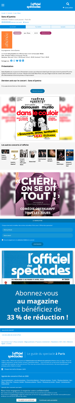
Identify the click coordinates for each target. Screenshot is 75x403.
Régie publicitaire (29, 342)
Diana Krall (32, 161)
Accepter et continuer (26, 400)
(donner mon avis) (16, 22)
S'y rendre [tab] (38, 27)
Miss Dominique (60, 163)
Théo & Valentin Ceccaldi (3, 157)
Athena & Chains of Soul (68, 164)
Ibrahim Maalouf (13, 163)
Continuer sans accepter (48, 400)
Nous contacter (18, 342)
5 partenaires (14, 394)
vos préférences (45, 394)
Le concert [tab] (13, 27)
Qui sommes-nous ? (7, 342)
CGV (60, 342)
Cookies (9, 343)
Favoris (26, 22)
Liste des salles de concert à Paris (11, 335)
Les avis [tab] (63, 27)
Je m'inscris (37, 244)
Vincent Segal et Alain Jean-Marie (23, 161)
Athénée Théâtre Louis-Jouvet (13, 55)
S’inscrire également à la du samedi (19, 240)
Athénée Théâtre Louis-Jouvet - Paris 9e (16, 19)
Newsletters (54, 342)
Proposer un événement (43, 342)
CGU (64, 342)
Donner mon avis (37, 91)
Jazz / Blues (40, 54)
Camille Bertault (50, 160)
